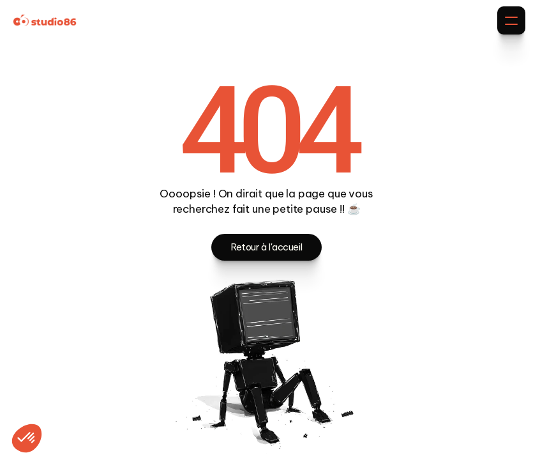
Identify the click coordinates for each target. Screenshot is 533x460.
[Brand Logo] (45, 20)
